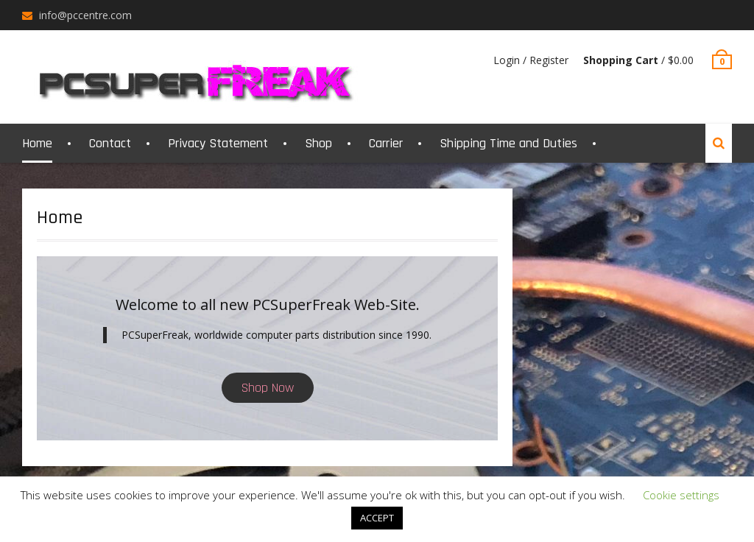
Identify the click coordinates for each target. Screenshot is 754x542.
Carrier (386, 143)
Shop (318, 143)
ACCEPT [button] (377, 517)
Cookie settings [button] (681, 495)
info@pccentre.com (85, 15)
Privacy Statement (218, 143)
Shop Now (268, 387)
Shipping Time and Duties (508, 143)
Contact (110, 143)
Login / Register (530, 60)
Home (37, 143)
